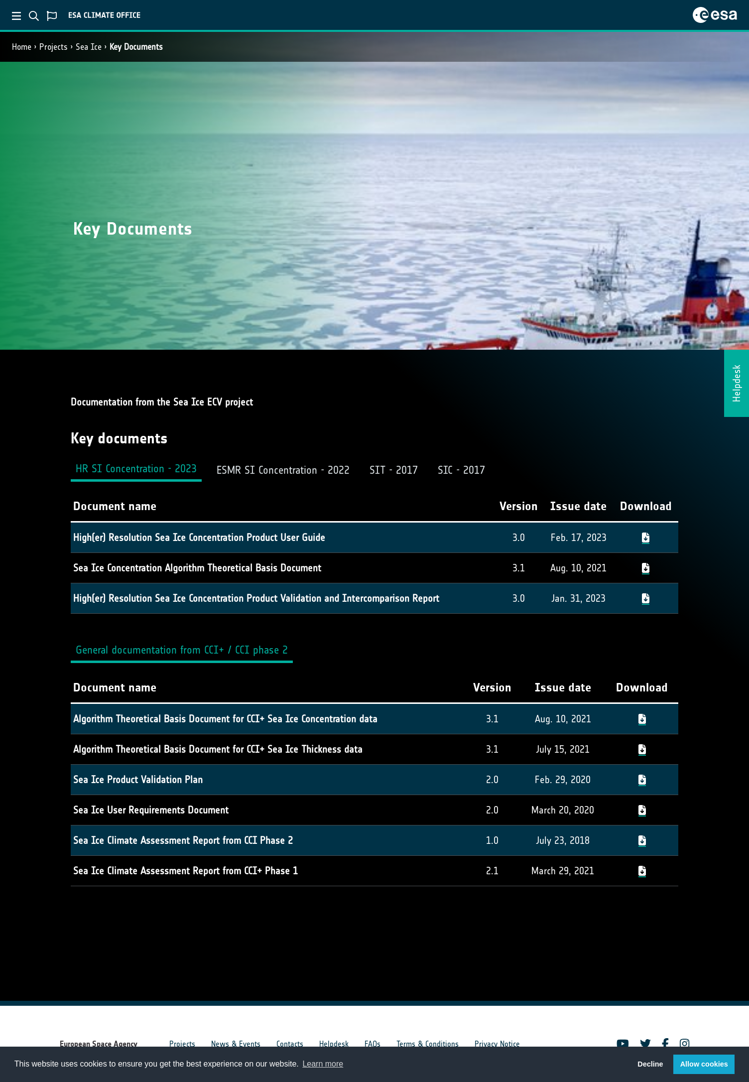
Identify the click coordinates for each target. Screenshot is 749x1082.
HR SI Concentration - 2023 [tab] (136, 468)
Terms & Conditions (427, 1044)
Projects (53, 47)
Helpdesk (334, 1044)
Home (21, 47)
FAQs (372, 1044)
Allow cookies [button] (704, 1064)
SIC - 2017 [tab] (461, 470)
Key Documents (136, 47)
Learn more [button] (322, 1064)
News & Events (235, 1044)
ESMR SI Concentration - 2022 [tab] (283, 470)
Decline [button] (650, 1064)
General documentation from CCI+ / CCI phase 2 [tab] (182, 650)
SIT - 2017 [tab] (394, 470)
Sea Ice (89, 47)
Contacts (289, 1044)
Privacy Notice (497, 1044)
